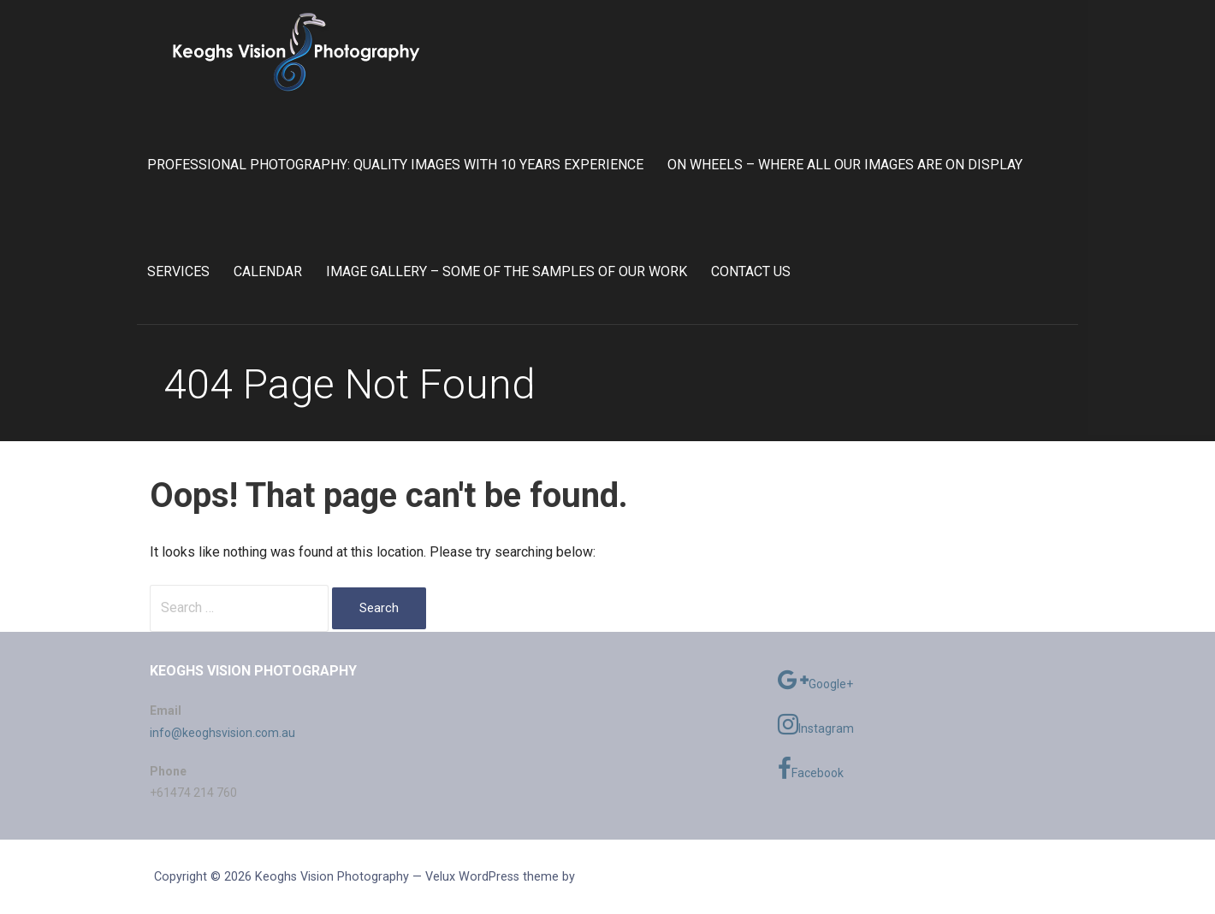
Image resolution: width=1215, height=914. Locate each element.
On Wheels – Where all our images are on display (844, 164)
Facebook (811, 769)
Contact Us (751, 271)
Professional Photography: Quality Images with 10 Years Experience (395, 164)
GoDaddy (602, 876)
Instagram (816, 724)
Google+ (815, 680)
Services (178, 271)
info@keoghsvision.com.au (222, 733)
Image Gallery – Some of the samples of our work (506, 271)
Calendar (268, 271)
